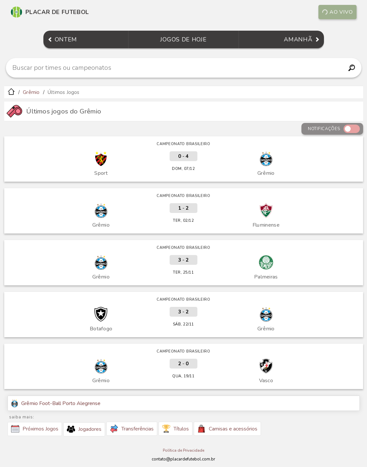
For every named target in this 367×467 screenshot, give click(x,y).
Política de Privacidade (183, 450)
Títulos (175, 429)
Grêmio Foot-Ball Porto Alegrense (56, 403)
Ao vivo (337, 12)
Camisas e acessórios (227, 429)
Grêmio (31, 92)
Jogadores (84, 429)
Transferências (132, 429)
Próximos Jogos (34, 429)
